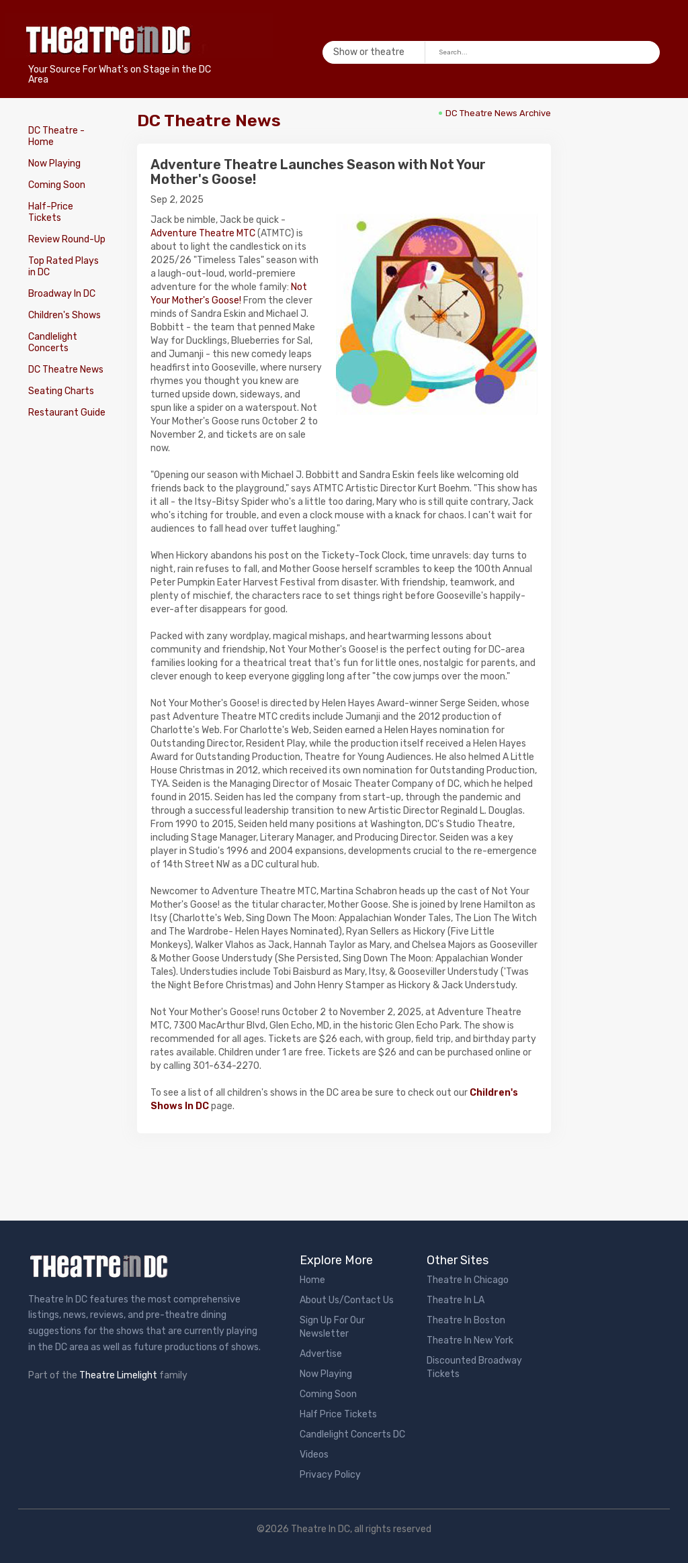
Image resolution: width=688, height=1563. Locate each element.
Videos (314, 1454)
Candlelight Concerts (52, 342)
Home (312, 1280)
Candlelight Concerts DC (352, 1434)
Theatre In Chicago (468, 1280)
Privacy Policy (330, 1474)
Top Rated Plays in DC (63, 266)
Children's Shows (64, 315)
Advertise (321, 1354)
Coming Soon (56, 185)
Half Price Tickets (338, 1414)
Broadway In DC (61, 293)
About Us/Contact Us (347, 1300)
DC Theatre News (65, 369)
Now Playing (54, 163)
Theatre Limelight (118, 1375)
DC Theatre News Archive (498, 113)
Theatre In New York (470, 1340)
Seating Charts (61, 391)
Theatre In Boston (466, 1320)
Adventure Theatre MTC (202, 233)
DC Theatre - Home (56, 136)
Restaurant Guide (66, 412)
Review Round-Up (66, 239)
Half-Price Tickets (50, 212)
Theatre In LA (455, 1300)
